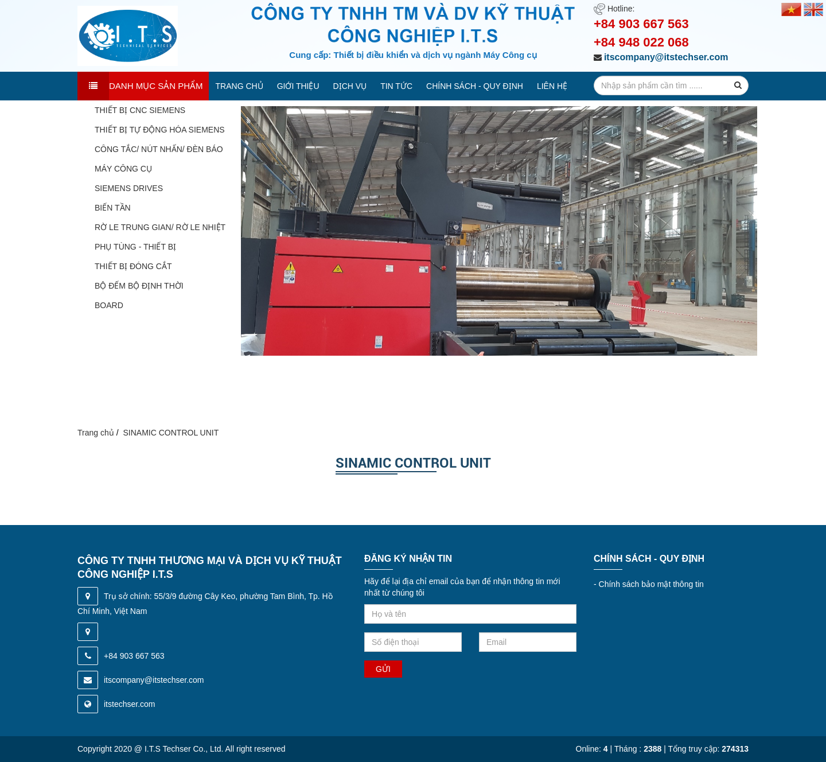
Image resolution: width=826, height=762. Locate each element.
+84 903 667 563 (641, 24)
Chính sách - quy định (474, 86)
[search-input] (671, 85)
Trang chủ (239, 86)
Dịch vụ (350, 86)
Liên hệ (552, 86)
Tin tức (396, 86)
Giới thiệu (298, 86)
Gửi (383, 669)
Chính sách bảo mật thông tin (649, 584)
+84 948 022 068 (641, 42)
